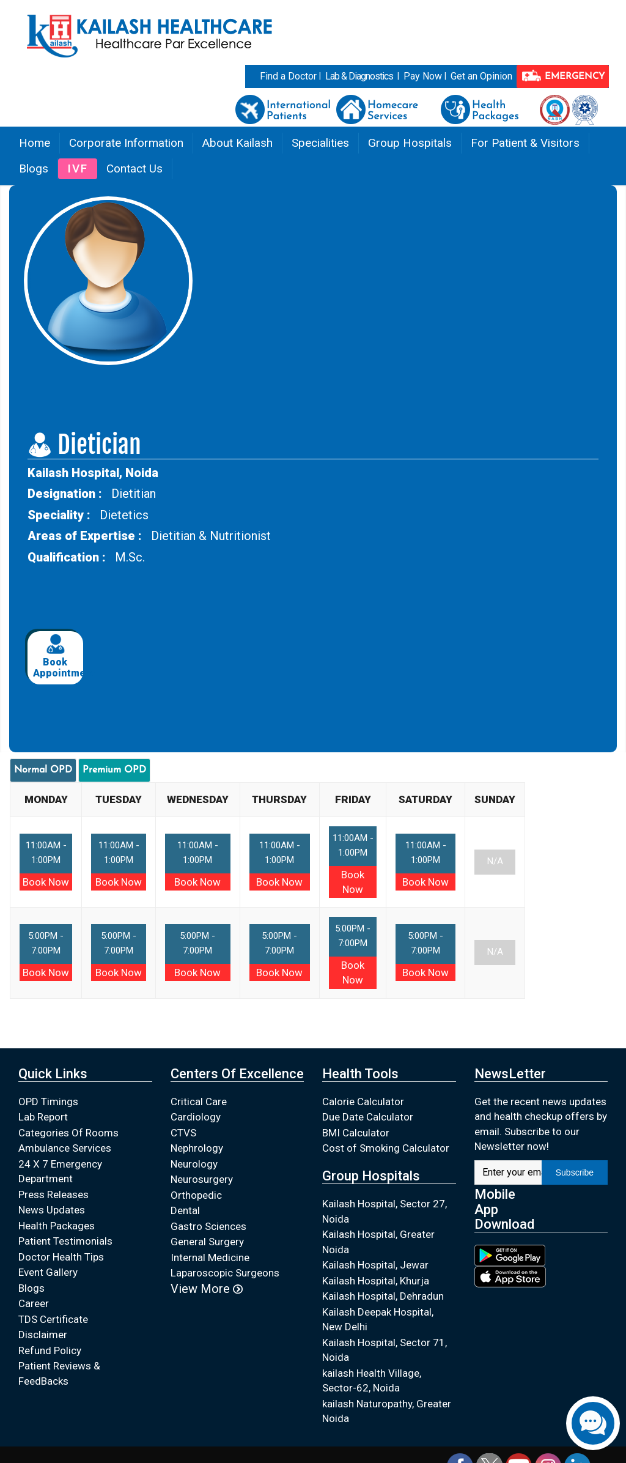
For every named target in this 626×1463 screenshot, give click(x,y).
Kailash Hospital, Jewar (375, 1265)
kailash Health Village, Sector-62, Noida (371, 1380)
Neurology (194, 1164)
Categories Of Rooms (68, 1133)
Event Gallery (48, 1272)
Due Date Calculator (367, 1117)
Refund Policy (49, 1350)
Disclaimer (42, 1334)
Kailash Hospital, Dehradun (383, 1296)
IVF (77, 168)
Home (34, 143)
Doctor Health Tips (61, 1257)
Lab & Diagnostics (359, 76)
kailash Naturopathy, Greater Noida (386, 1411)
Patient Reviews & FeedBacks (59, 1373)
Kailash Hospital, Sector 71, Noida (384, 1350)
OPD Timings (48, 1101)
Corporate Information (126, 143)
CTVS (183, 1133)
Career (33, 1303)
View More (207, 1288)
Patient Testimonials (65, 1241)
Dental (185, 1210)
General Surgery (207, 1241)
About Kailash (237, 143)
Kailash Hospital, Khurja (375, 1281)
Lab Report (43, 1117)
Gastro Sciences (208, 1226)
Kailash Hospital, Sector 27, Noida (384, 1211)
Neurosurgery (202, 1179)
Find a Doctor (288, 76)
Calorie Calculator (363, 1101)
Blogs (33, 168)
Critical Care (199, 1101)
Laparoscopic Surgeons (225, 1273)
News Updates (51, 1210)
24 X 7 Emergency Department (60, 1171)
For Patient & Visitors (525, 143)
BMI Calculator (355, 1133)
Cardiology (196, 1117)
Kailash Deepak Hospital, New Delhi (377, 1319)
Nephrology (197, 1148)
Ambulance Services (64, 1148)
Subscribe (575, 1172)
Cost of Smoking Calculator (385, 1148)
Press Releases (53, 1194)
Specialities (320, 143)
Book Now (46, 882)
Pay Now (422, 76)
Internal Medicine (210, 1257)
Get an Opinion (481, 76)
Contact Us (134, 168)
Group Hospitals (410, 143)
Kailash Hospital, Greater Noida (378, 1242)
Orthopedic (196, 1195)
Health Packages (56, 1226)
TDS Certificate (53, 1319)
